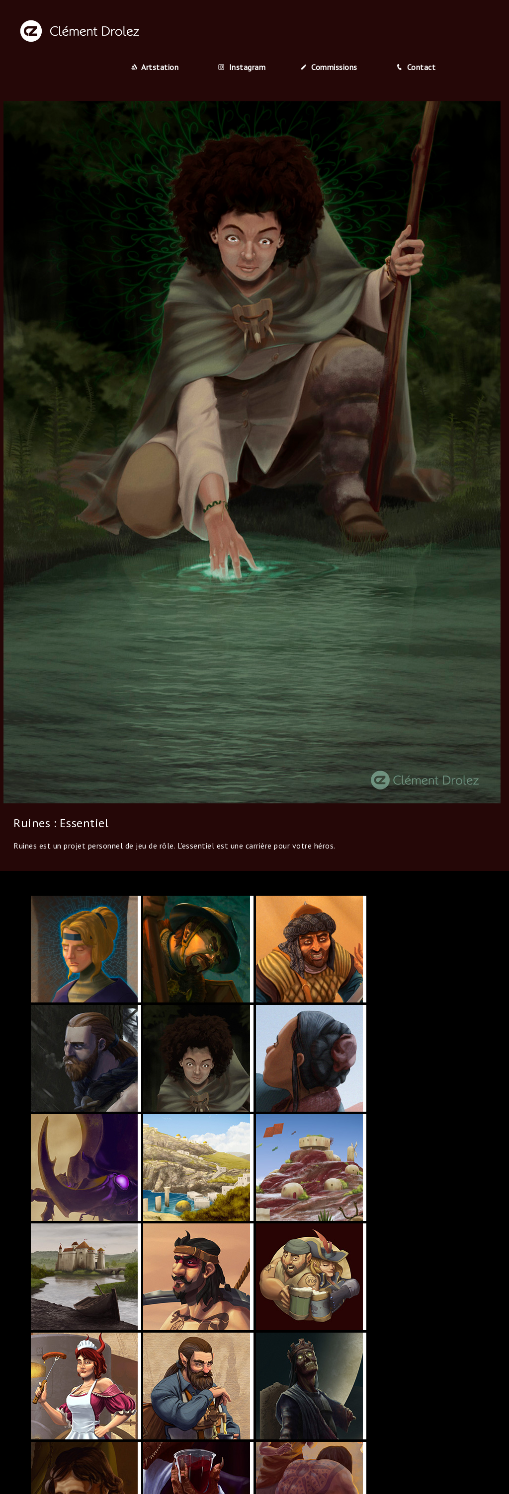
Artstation (155, 67)
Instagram (241, 67)
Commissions (329, 67)
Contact (415, 67)
